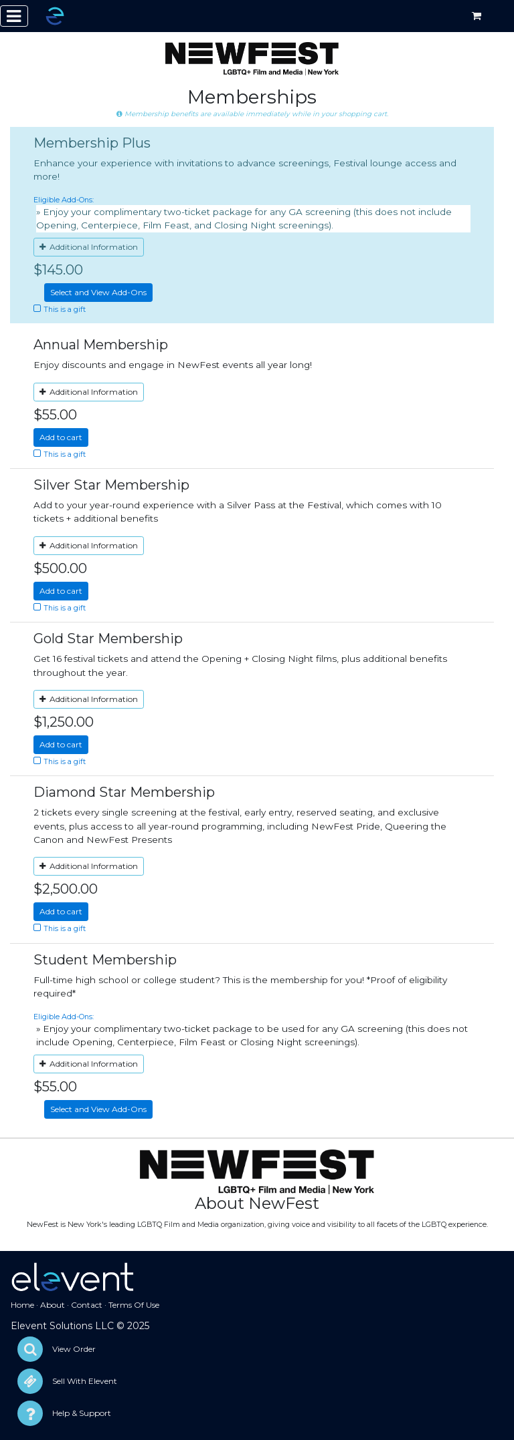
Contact (86, 1305)
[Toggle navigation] (14, 16)
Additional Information (88, 247)
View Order (74, 1349)
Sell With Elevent (84, 1381)
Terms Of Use (133, 1305)
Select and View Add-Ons (98, 292)
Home (22, 1305)
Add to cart (60, 437)
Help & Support (81, 1413)
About (52, 1305)
